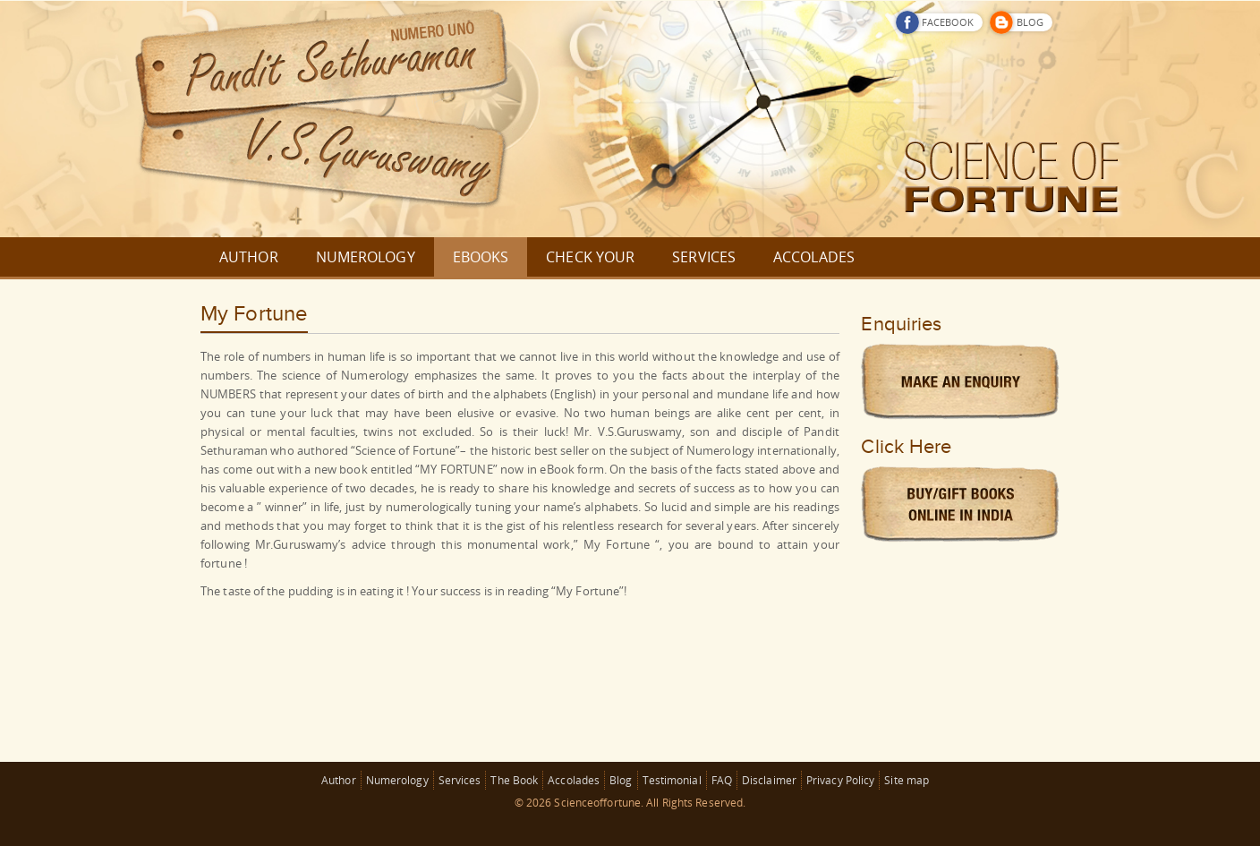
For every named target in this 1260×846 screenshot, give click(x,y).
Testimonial (672, 780)
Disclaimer (769, 780)
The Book (514, 780)
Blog (620, 780)
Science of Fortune (405, 450)
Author (338, 780)
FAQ (721, 780)
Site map (906, 780)
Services (459, 780)
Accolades (574, 780)
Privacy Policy (840, 780)
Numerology (397, 780)
